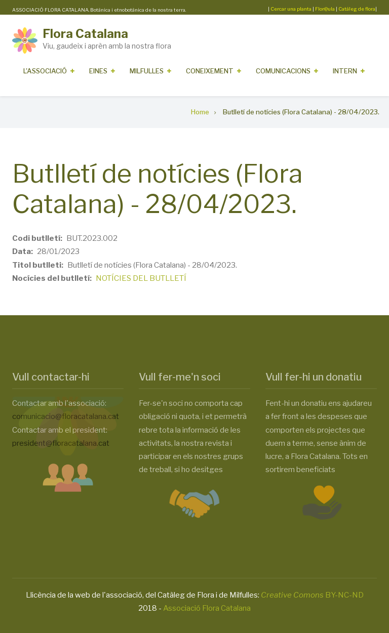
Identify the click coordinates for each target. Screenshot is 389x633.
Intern (345, 71)
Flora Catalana (85, 33)
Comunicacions (283, 71)
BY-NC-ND (312, 595)
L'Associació (45, 71)
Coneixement (210, 71)
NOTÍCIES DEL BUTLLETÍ (141, 278)
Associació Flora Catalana (207, 608)
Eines (98, 71)
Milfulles (147, 71)
